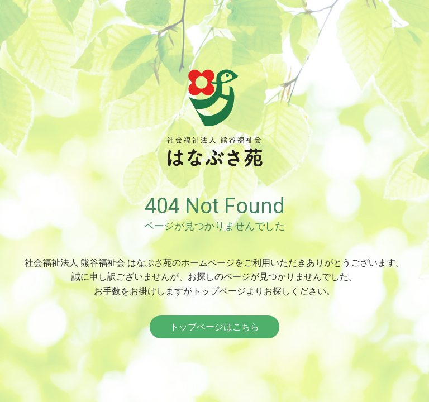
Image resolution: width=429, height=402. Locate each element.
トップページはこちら (214, 327)
